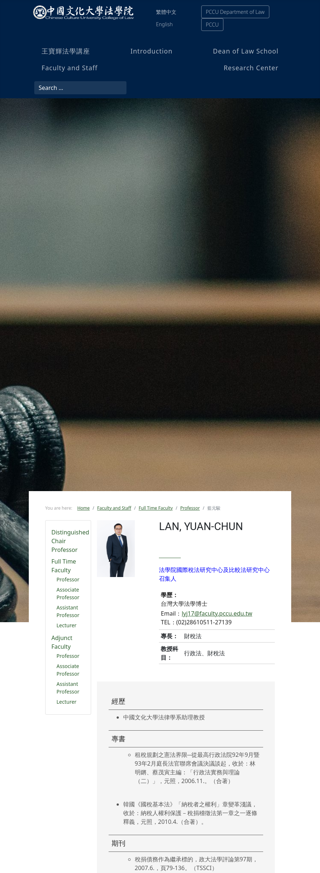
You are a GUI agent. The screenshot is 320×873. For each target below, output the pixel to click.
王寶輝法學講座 (66, 51)
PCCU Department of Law (235, 11)
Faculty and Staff (70, 67)
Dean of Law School (245, 51)
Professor (67, 579)
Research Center (251, 67)
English (164, 24)
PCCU (212, 24)
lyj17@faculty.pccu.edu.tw (217, 613)
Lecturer (66, 625)
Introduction (151, 51)
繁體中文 (166, 11)
